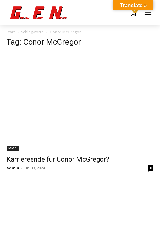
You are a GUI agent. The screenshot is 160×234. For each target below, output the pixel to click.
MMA (12, 148)
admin (13, 167)
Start (11, 32)
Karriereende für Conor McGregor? (58, 159)
